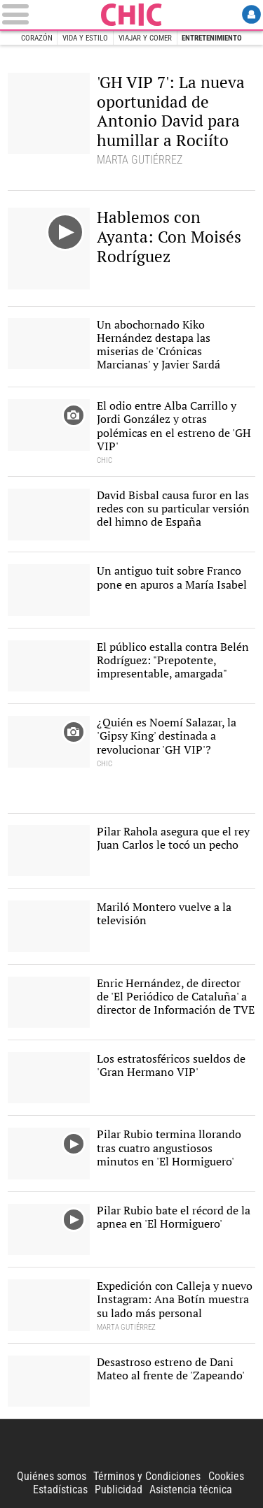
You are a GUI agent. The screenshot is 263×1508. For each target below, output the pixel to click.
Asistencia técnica (190, 1489)
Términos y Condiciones (147, 1476)
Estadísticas (60, 1489)
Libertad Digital (131, 1444)
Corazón (37, 38)
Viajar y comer (145, 38)
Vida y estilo (85, 38)
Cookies (226, 1476)
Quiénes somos (51, 1476)
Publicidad (118, 1489)
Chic (132, 14)
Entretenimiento (212, 38)
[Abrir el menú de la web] (49, 14)
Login (251, 14)
